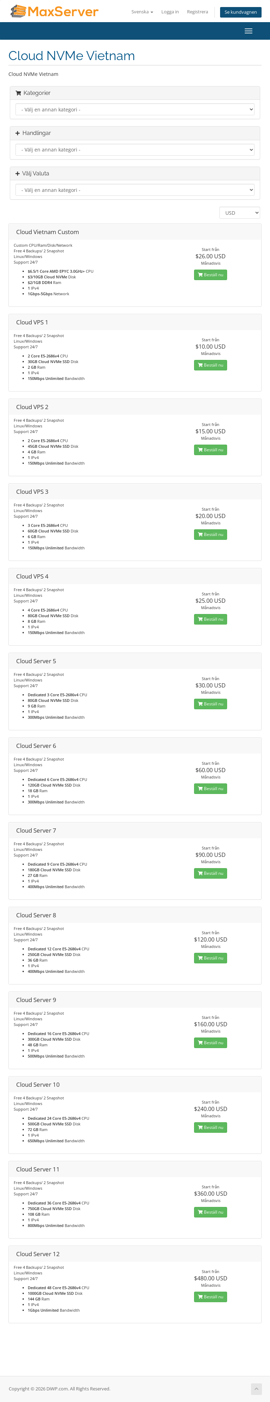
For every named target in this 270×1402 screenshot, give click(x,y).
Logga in (170, 12)
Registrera (197, 12)
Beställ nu (210, 275)
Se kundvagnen (241, 12)
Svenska (142, 12)
